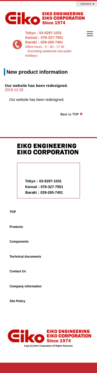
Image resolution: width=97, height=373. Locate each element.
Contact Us (18, 271)
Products (16, 227)
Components (19, 241)
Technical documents (25, 256)
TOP (13, 212)
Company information (26, 286)
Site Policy (17, 301)
